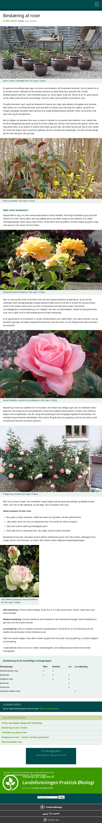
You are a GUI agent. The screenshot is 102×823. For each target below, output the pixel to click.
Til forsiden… (16, 4)
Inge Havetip (11, 21)
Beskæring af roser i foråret (14, 728)
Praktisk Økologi (51, 807)
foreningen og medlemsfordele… (43, 788)
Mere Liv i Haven (51, 813)
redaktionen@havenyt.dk (19, 775)
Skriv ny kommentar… (50, 709)
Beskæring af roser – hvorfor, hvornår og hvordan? (25, 737)
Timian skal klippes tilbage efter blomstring (22, 723)
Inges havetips (31, 21)
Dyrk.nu (51, 820)
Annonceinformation (38, 775)
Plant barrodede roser (12, 742)
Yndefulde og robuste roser (14, 732)
